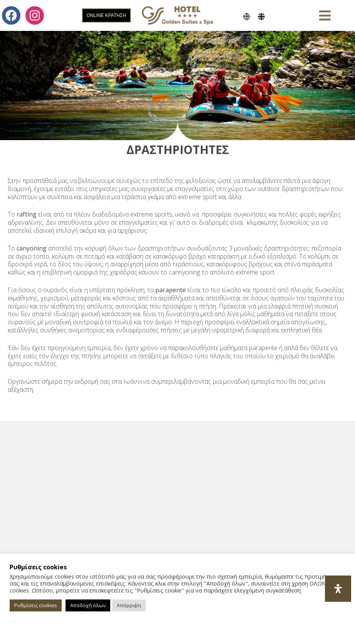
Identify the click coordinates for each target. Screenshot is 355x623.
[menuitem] (246, 16)
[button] (325, 15)
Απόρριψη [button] (129, 605)
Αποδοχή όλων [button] (88, 605)
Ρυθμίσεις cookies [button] (35, 605)
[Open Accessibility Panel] (338, 589)
